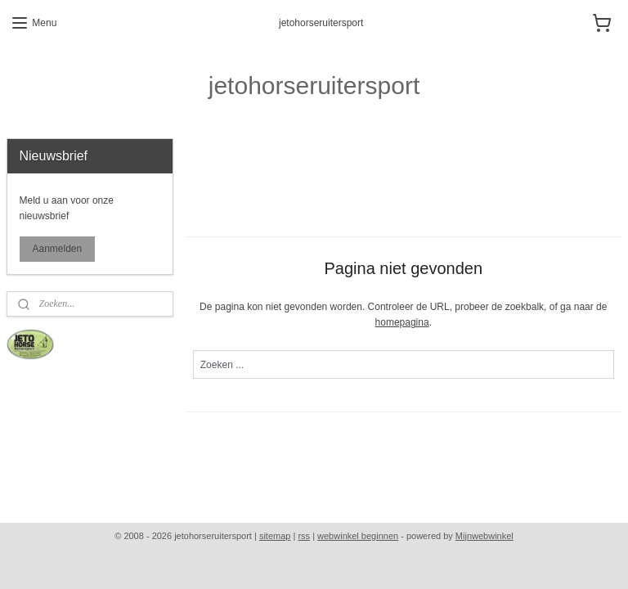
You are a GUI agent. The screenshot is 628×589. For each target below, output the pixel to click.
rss (304, 536)
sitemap (275, 536)
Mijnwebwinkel (484, 536)
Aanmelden (58, 248)
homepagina (402, 322)
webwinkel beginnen (357, 536)
